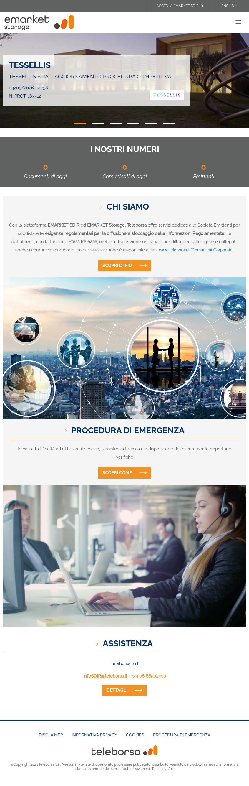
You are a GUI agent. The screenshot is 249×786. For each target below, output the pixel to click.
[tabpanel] (124, 80)
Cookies (135, 735)
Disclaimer (51, 735)
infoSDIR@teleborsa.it (105, 676)
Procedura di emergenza (181, 735)
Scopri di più (117, 265)
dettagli (117, 690)
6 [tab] (169, 123)
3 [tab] (116, 123)
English (228, 6)
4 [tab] (133, 123)
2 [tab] (98, 123)
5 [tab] (151, 123)
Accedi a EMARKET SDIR (178, 6)
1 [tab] (80, 123)
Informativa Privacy (94, 735)
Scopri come (117, 472)
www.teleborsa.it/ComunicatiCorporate (195, 250)
